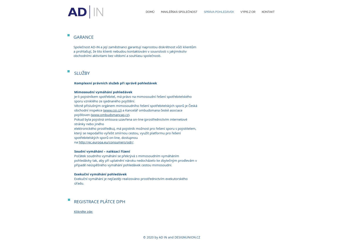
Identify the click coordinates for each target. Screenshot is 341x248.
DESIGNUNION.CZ (187, 237)
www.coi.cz (112, 110)
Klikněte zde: (83, 211)
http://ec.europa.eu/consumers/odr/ (106, 142)
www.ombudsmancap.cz (110, 115)
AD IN (163, 237)
